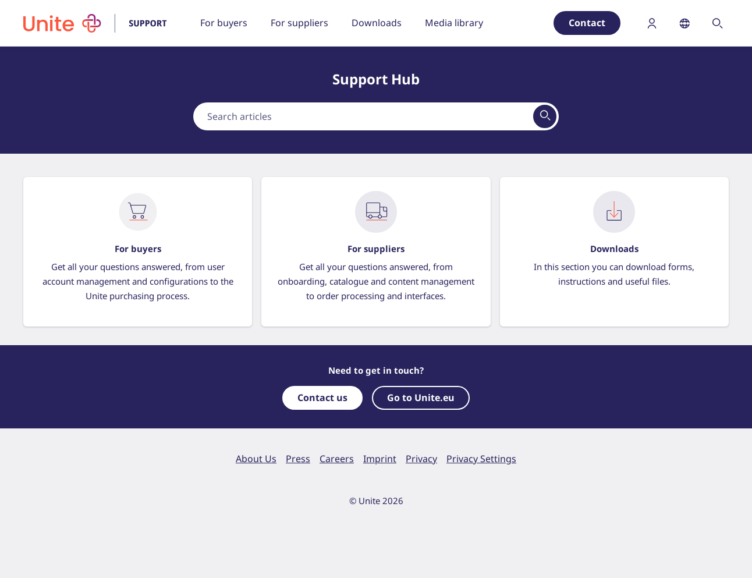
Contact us (322, 397)
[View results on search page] (544, 116)
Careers (337, 458)
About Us (256, 458)
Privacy (421, 458)
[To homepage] (102, 23)
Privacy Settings (481, 458)
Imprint (379, 458)
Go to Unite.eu (421, 397)
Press (298, 458)
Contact (587, 22)
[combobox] (376, 116)
